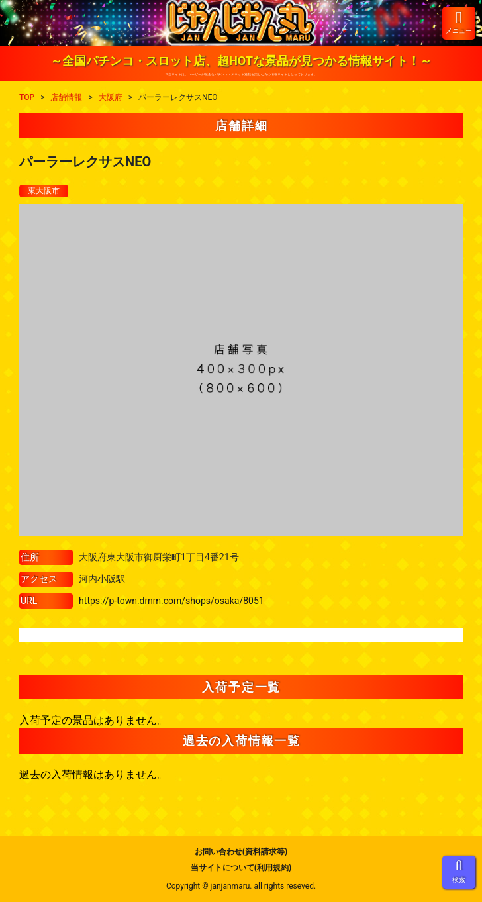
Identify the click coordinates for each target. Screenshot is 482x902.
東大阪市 (44, 190)
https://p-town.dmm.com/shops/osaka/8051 (171, 600)
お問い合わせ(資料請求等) (241, 851)
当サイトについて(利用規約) (241, 867)
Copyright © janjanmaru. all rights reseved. (241, 886)
